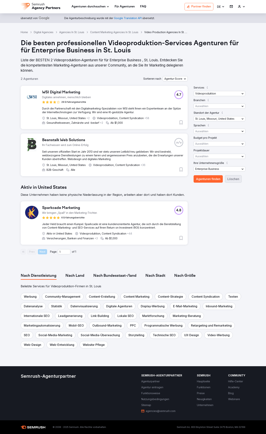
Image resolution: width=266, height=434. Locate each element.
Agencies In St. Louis (71, 32)
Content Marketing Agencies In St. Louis (114, 32)
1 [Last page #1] (75, 251)
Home (24, 32)
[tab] (39, 276)
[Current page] (64, 251)
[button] (221, 7)
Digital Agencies (43, 32)
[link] (125, 6)
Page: (53, 251)
